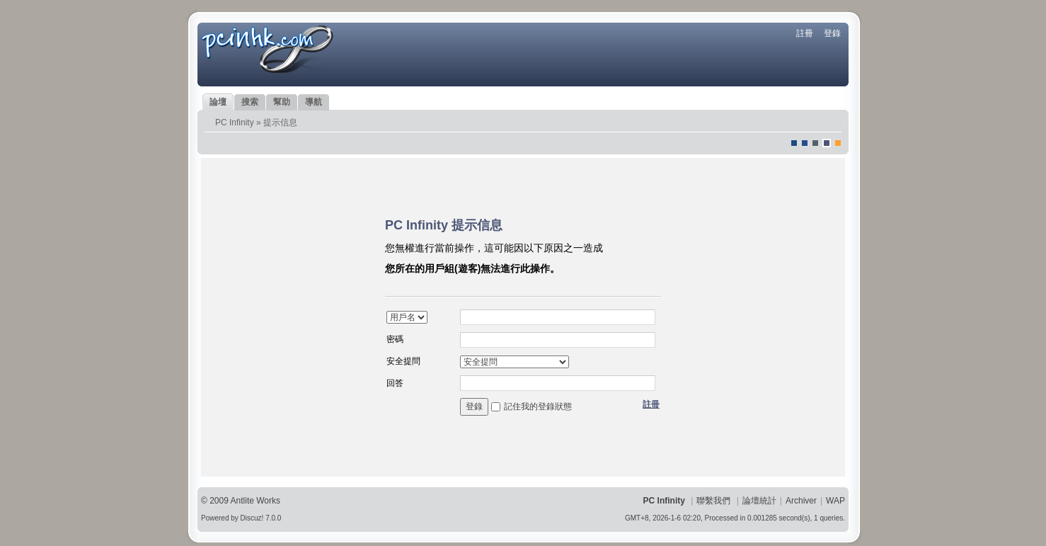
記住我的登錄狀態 (538, 406)
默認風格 (794, 143)
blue (804, 143)
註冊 (804, 33)
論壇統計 (759, 501)
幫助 (281, 102)
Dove (826, 143)
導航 (313, 102)
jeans (815, 143)
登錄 (832, 33)
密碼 (394, 339)
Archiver (801, 501)
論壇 (217, 102)
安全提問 (403, 361)
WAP (835, 501)
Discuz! (252, 518)
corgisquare (837, 143)
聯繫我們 (713, 501)
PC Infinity (234, 122)
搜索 (249, 102)
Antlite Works (255, 501)
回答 (394, 383)
